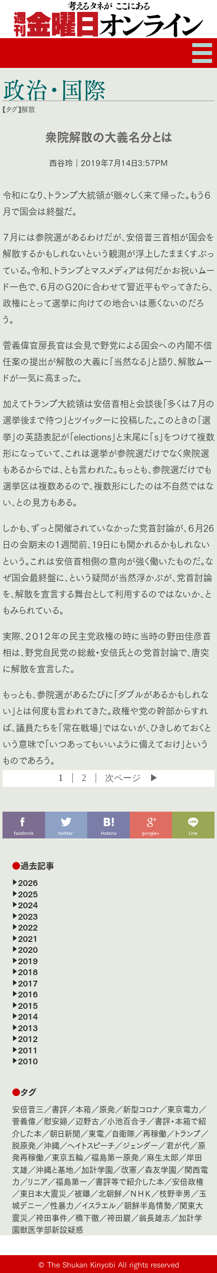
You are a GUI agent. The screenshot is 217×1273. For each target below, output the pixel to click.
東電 (96, 1133)
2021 (28, 938)
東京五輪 (67, 1157)
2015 (28, 1005)
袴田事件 (51, 1217)
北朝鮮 (110, 1193)
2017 (28, 983)
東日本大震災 (43, 1193)
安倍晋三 (28, 1109)
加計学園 (97, 1169)
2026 (28, 882)
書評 (59, 1109)
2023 (28, 916)
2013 (28, 1027)
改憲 (129, 1169)
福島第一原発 (115, 1157)
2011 (28, 1049)
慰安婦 (55, 1120)
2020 (28, 949)
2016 (28, 993)
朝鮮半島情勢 (147, 1205)
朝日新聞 (65, 1133)
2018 (28, 971)
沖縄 (51, 1145)
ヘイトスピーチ (90, 1145)
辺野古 (87, 1120)
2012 (28, 1038)
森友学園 (160, 1169)
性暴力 (62, 1205)
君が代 (178, 1145)
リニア (38, 1181)
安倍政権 (188, 1181)
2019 (28, 960)
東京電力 (183, 1109)
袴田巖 (119, 1217)
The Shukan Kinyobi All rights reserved (113, 1264)
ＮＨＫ (140, 1193)
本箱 (83, 1109)
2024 (28, 904)
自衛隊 (123, 1133)
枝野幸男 (175, 1193)
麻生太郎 (162, 1157)
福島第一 (71, 1181)
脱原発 (24, 1145)
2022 (28, 927)
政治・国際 (54, 89)
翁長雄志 (154, 1217)
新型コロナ (141, 1109)
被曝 (82, 1193)
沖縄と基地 (54, 1169)
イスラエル (99, 1205)
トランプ (187, 1133)
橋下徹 (87, 1217)
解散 (28, 109)
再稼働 (154, 1133)
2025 (28, 893)
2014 (28, 1016)
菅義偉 (24, 1120)
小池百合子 (127, 1120)
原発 (107, 1109)
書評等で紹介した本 (129, 1181)
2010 (28, 1060)
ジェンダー (140, 1145)
